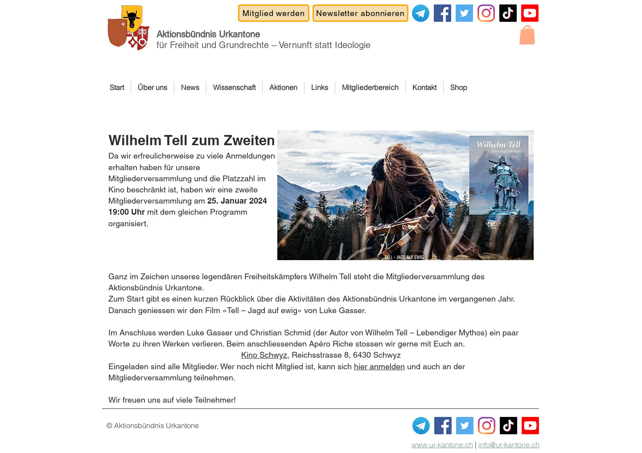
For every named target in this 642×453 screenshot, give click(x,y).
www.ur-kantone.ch (442, 444)
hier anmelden (379, 366)
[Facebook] (442, 13)
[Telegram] (420, 13)
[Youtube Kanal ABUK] (530, 425)
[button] (527, 35)
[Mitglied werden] (273, 13)
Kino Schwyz (264, 354)
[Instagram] (486, 13)
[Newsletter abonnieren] (360, 13)
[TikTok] (508, 13)
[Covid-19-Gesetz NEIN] (464, 13)
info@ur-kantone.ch (508, 444)
